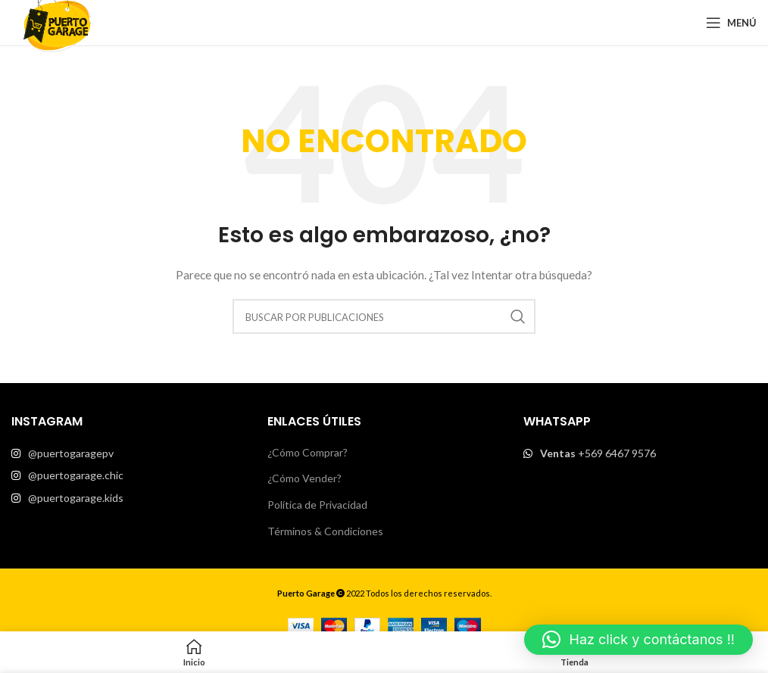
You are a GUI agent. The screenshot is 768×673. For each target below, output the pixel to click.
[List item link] (128, 453)
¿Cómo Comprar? (307, 452)
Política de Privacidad (317, 504)
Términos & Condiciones (325, 531)
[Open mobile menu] (731, 23)
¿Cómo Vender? (304, 478)
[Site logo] (56, 21)
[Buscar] (384, 316)
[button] (638, 640)
